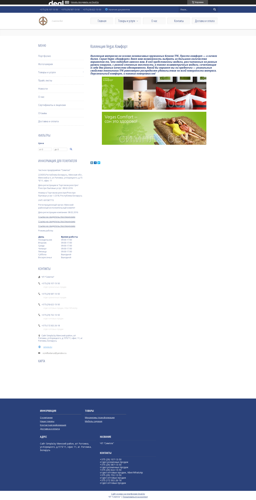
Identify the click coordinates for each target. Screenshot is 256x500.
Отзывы (42, 113)
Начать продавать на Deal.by (85, 2)
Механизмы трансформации (100, 417)
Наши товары (47, 421)
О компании (46, 417)
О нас (154, 21)
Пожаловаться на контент (135, 496)
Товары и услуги (126, 21)
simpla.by (47, 347)
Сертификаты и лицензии (52, 105)
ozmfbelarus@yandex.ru (54, 353)
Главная (102, 21)
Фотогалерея (45, 64)
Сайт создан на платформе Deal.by (128, 493)
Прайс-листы (45, 80)
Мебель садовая (93, 421)
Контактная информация (53, 425)
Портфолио (44, 56)
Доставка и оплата (205, 21)
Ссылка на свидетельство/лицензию (56, 216)
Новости (43, 88)
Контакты (179, 21)
